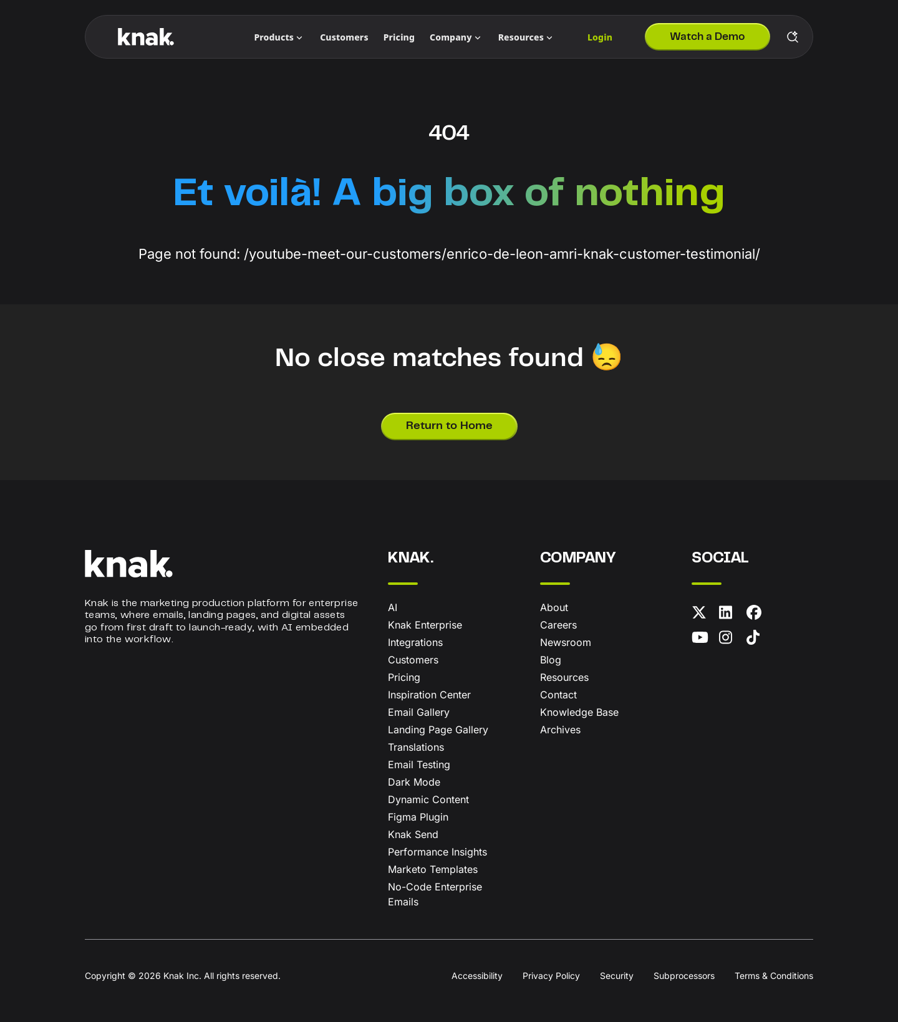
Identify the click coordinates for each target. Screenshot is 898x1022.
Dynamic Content (428, 799)
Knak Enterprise (425, 625)
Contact (558, 694)
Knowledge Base (579, 712)
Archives (560, 729)
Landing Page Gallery (438, 729)
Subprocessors (684, 975)
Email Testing (419, 764)
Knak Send (413, 834)
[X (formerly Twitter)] (703, 615)
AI (392, 607)
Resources (564, 677)
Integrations (415, 642)
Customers (413, 659)
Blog (550, 659)
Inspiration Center (429, 694)
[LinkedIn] (730, 615)
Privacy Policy (551, 975)
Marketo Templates (433, 869)
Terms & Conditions (774, 975)
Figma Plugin (418, 817)
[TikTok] (757, 640)
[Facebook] (757, 615)
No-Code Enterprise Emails (435, 894)
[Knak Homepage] (146, 37)
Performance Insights (437, 852)
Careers (558, 625)
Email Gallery (419, 712)
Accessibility (477, 975)
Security (617, 975)
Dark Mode (414, 782)
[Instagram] (730, 640)
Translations (416, 747)
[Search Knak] (792, 36)
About (554, 607)
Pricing (404, 677)
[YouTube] (703, 640)
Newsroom (565, 642)
